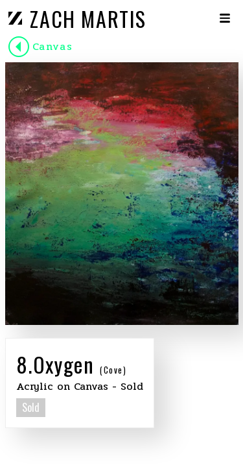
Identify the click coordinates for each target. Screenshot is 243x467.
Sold (31, 407)
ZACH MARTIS (88, 18)
